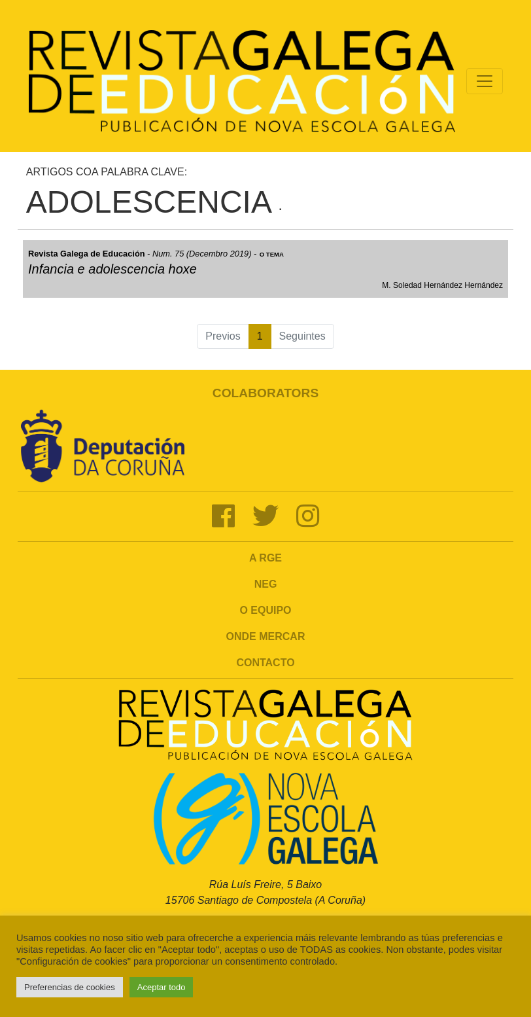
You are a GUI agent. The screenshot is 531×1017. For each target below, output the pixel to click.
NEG (265, 584)
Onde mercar (265, 636)
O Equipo (265, 610)
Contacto (265, 662)
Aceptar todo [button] (161, 987)
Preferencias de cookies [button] (69, 987)
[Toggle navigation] (484, 81)
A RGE (265, 557)
